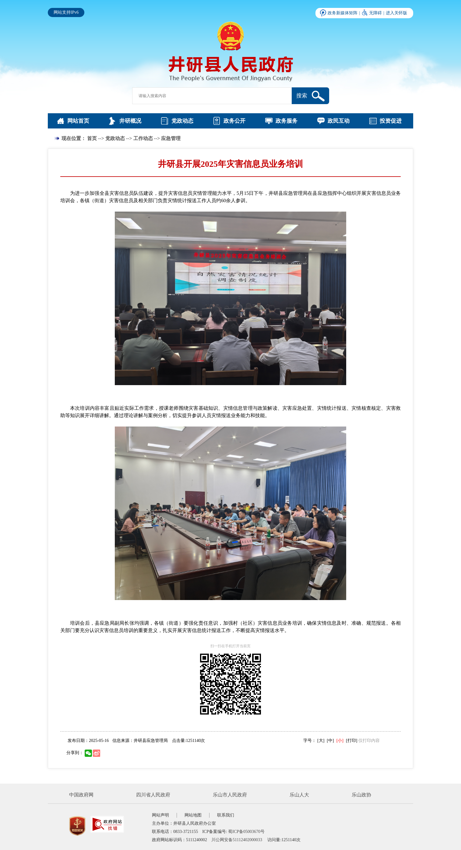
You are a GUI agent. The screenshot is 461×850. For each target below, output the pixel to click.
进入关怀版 (396, 13)
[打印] (351, 740)
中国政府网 (81, 794)
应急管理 (171, 138)
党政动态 (115, 138)
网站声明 (160, 815)
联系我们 (225, 815)
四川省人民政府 (153, 794)
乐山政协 (361, 794)
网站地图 (193, 815)
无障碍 (375, 13)
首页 (92, 138)
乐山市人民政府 (230, 794)
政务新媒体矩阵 (342, 13)
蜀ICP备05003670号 (246, 831)
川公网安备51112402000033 (236, 840)
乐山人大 (299, 794)
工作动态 (143, 138)
